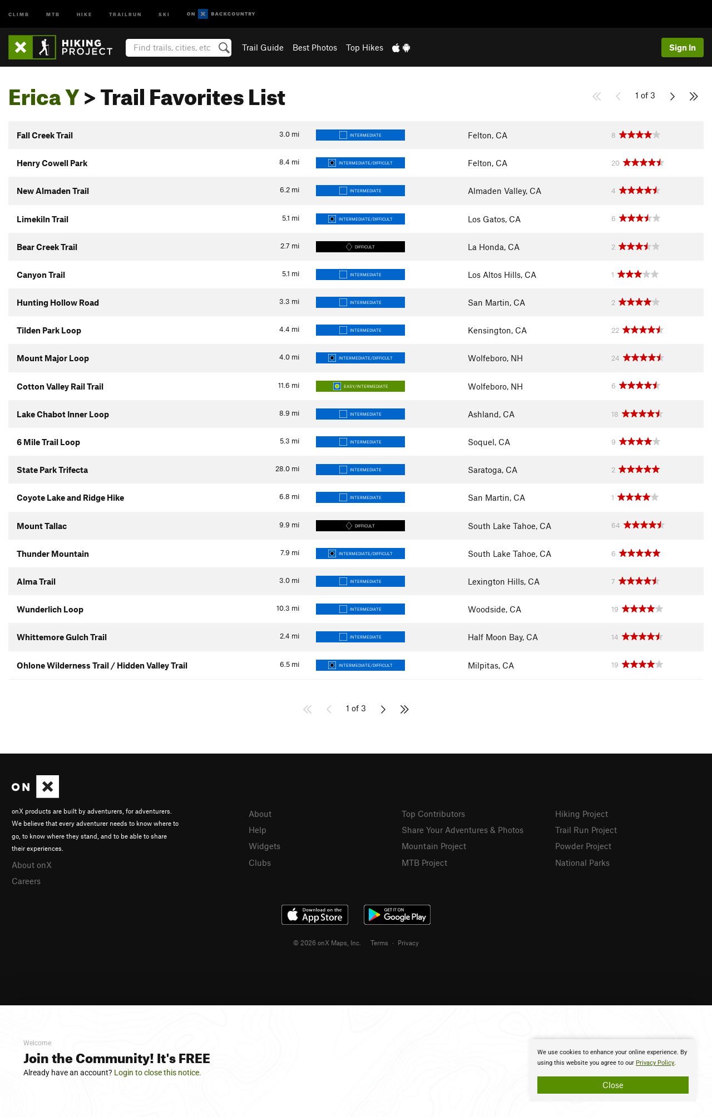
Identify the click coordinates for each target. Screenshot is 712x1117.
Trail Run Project (586, 830)
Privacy (408, 942)
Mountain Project (434, 846)
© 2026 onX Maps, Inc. (327, 942)
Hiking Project (581, 814)
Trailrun (125, 13)
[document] (613, 1070)
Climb (18, 13)
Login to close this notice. (157, 1072)
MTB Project (424, 862)
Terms (379, 942)
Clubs (260, 862)
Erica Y (44, 93)
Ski (164, 13)
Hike (84, 13)
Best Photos (315, 47)
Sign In (682, 47)
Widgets (264, 846)
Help (257, 830)
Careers (26, 881)
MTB (53, 13)
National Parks (582, 862)
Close (613, 1085)
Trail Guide (263, 47)
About (260, 814)
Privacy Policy (655, 1062)
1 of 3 (645, 95)
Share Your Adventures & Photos (462, 830)
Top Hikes (364, 47)
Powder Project (583, 846)
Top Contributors (433, 814)
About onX (32, 865)
